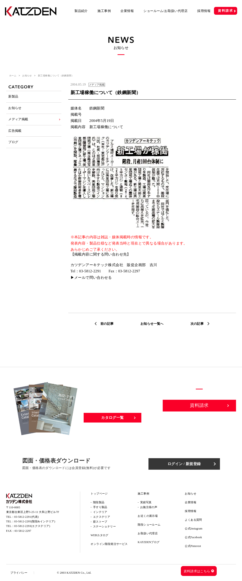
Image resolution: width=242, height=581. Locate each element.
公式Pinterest (193, 546)
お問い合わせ (199, 421)
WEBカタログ (99, 535)
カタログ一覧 (112, 418)
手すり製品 (100, 507)
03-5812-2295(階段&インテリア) (34, 521)
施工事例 (104, 11)
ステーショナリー (104, 526)
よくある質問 (193, 519)
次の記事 (197, 323)
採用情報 (204, 11)
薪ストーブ (100, 521)
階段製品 (99, 502)
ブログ (13, 143)
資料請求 (225, 10)
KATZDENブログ (148, 542)
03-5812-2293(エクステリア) (32, 526)
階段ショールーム (149, 524)
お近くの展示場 (148, 516)
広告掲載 (15, 132)
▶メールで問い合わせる (91, 277)
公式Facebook (193, 537)
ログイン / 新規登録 (185, 464)
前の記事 (107, 323)
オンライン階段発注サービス (109, 544)
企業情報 (127, 11)
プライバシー (19, 572)
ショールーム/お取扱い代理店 (165, 11)
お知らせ (27, 75)
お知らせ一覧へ (152, 323)
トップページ (99, 493)
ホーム (12, 75)
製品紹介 (81, 11)
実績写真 (146, 502)
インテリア (100, 512)
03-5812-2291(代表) (26, 517)
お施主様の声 (148, 507)
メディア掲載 (18, 120)
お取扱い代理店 (148, 533)
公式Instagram (193, 528)
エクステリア (101, 516)
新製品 (13, 96)
